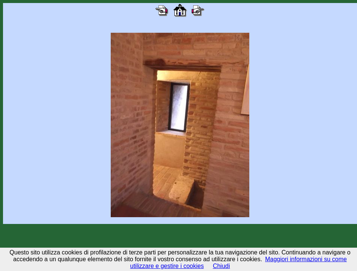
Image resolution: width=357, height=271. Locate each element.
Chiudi (221, 266)
